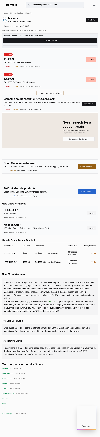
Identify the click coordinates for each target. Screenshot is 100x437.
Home (5, 13)
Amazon (5, 398)
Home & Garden (16, 13)
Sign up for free (89, 104)
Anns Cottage (14, 413)
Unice (11, 388)
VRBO (11, 383)
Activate (91, 213)
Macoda (51, 301)
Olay (3, 408)
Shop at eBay (87, 192)
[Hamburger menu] (94, 5)
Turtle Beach (13, 373)
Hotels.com (13, 378)
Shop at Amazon (87, 166)
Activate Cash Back (50, 40)
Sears (4, 403)
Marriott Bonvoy (15, 393)
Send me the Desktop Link (78, 139)
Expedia (12, 368)
